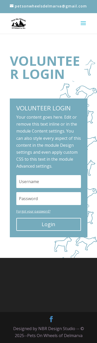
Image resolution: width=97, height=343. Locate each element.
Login (48, 224)
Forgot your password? (33, 211)
